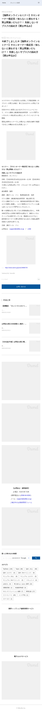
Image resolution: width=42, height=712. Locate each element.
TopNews (7, 569)
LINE (29, 229)
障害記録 (30, 592)
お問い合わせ (21, 287)
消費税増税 (7, 588)
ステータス (7, 599)
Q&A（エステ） (9, 573)
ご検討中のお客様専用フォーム (21, 503)
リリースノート (9, 595)
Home (4, 3)
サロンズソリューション (13, 38)
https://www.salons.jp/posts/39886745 (16, 267)
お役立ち (7, 584)
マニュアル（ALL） (10, 577)
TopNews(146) (5, 273)
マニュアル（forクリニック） (13, 580)
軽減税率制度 (20, 588)
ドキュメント (31, 580)
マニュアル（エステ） (28, 577)
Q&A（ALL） (31, 569)
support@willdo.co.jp (17, 229)
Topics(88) (12, 273)
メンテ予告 (23, 595)
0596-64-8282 (26, 496)
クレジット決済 (15, 3)
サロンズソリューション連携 (13, 592)
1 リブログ (5, 279)
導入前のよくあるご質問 (23, 584)
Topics (19, 569)
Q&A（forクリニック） (26, 573)
